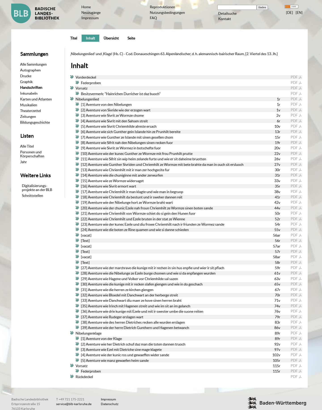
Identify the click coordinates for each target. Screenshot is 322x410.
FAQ (153, 18)
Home (86, 7)
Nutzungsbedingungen (167, 12)
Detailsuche (227, 13)
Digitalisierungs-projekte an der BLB (37, 188)
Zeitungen (28, 116)
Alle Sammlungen (33, 64)
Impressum (90, 18)
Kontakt (224, 19)
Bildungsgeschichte (35, 122)
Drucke (25, 76)
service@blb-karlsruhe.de (73, 404)
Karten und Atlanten (36, 99)
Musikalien (28, 105)
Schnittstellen (32, 196)
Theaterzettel (30, 111)
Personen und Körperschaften (32, 154)
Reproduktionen (162, 7)
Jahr (23, 162)
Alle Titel (27, 146)
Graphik (26, 82)
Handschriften (31, 87)
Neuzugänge (91, 12)
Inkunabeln (29, 93)
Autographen (30, 70)
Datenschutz (109, 404)
